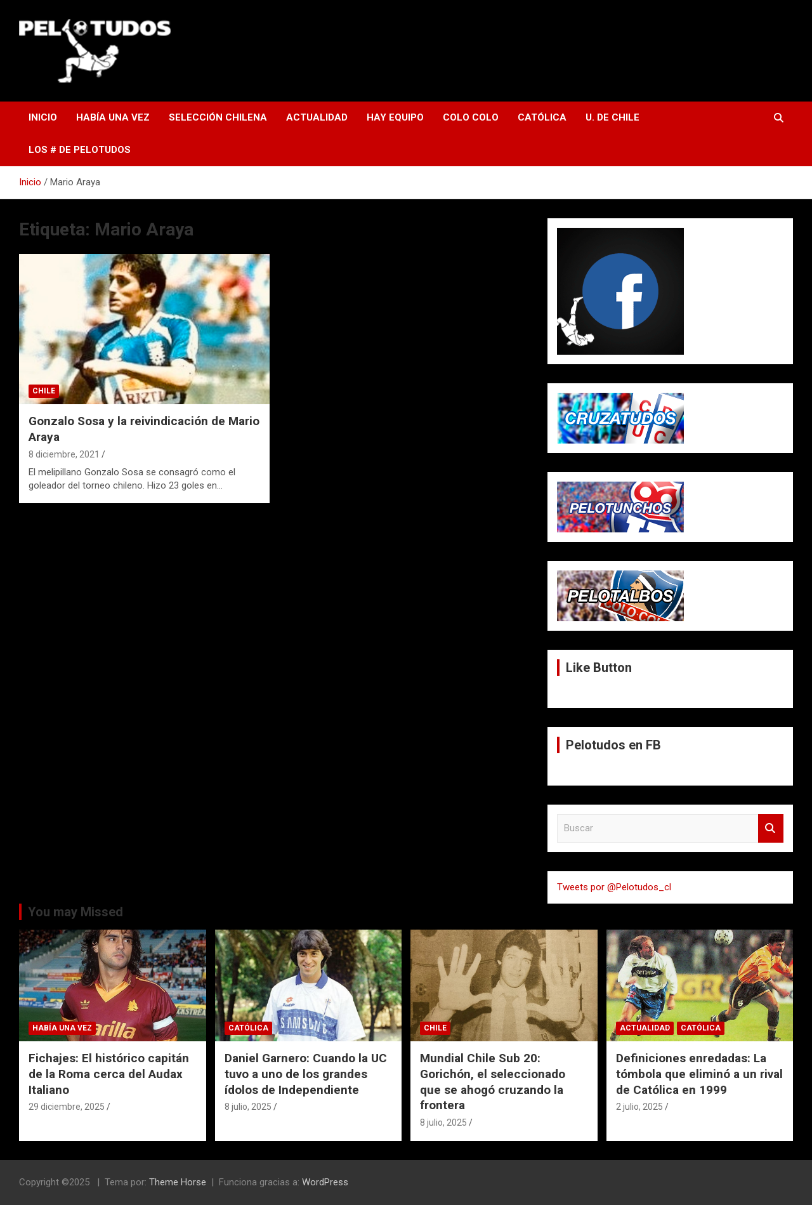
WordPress (325, 1182)
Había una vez (113, 117)
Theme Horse (177, 1182)
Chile (43, 390)
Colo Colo (471, 117)
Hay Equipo (395, 117)
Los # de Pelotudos (80, 149)
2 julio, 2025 (639, 1107)
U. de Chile (612, 117)
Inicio (43, 117)
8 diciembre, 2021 (64, 454)
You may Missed (75, 911)
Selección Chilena (218, 117)
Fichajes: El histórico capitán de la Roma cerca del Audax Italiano (109, 1073)
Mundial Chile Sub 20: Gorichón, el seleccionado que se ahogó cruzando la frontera (492, 1081)
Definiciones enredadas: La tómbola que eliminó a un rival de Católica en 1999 (699, 1073)
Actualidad (317, 117)
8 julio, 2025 (248, 1107)
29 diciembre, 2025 (67, 1107)
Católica (542, 117)
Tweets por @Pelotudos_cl (614, 887)
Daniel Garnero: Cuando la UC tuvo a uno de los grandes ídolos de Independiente (306, 1073)
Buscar (770, 828)
